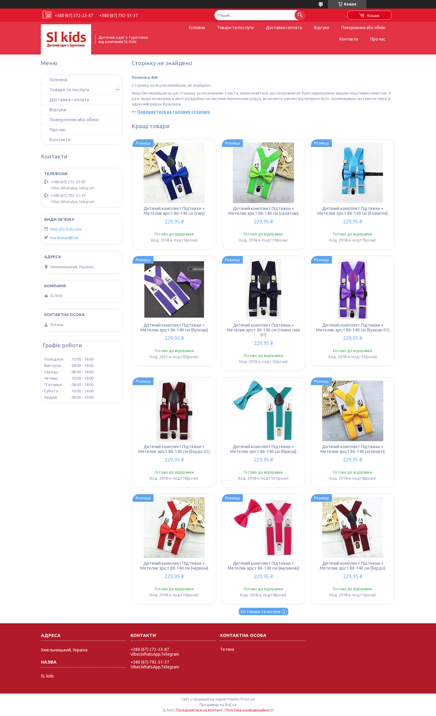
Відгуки (321, 27)
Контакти (348, 39)
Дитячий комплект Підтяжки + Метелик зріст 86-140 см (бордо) (352, 566)
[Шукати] (300, 15)
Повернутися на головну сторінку (173, 111)
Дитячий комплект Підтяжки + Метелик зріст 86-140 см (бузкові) (174, 327)
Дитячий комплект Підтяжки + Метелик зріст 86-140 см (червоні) (174, 566)
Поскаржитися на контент (199, 710)
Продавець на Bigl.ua (218, 705)
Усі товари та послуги (260, 611)
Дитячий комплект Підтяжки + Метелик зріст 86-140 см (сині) (174, 211)
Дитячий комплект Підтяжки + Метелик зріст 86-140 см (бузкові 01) (352, 327)
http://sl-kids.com (66, 229)
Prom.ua (247, 699)
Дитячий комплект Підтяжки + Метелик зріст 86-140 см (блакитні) (352, 211)
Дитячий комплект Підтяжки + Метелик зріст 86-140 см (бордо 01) (174, 449)
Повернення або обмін (363, 27)
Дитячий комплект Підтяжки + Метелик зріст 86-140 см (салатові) (263, 211)
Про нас (377, 39)
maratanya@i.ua (64, 237)
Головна (197, 27)
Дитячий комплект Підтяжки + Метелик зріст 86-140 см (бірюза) (263, 449)
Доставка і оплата (284, 27)
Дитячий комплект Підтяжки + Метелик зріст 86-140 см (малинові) (263, 566)
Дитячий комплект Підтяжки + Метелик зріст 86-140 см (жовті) (352, 449)
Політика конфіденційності (250, 710)
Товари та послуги (235, 27)
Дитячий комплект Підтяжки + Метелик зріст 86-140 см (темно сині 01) (263, 330)
